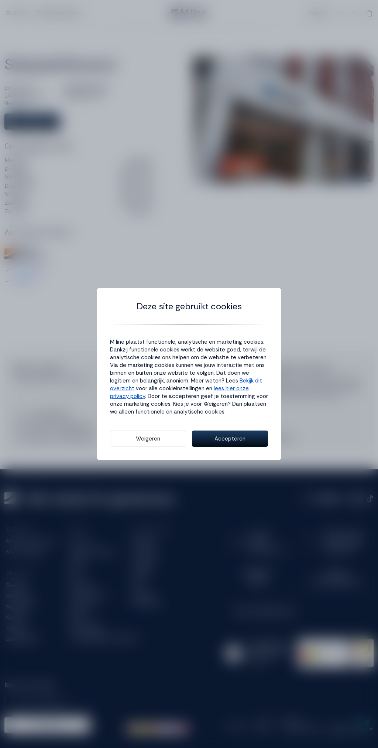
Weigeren (148, 438)
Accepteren (229, 438)
